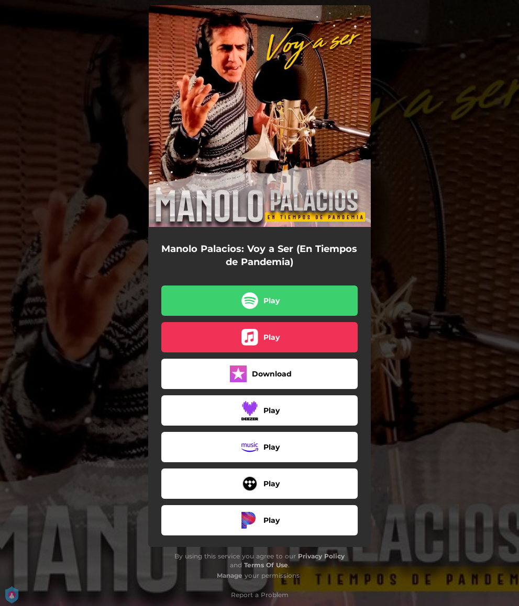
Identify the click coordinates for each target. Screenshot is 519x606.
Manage (229, 575)
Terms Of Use (266, 565)
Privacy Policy (321, 556)
